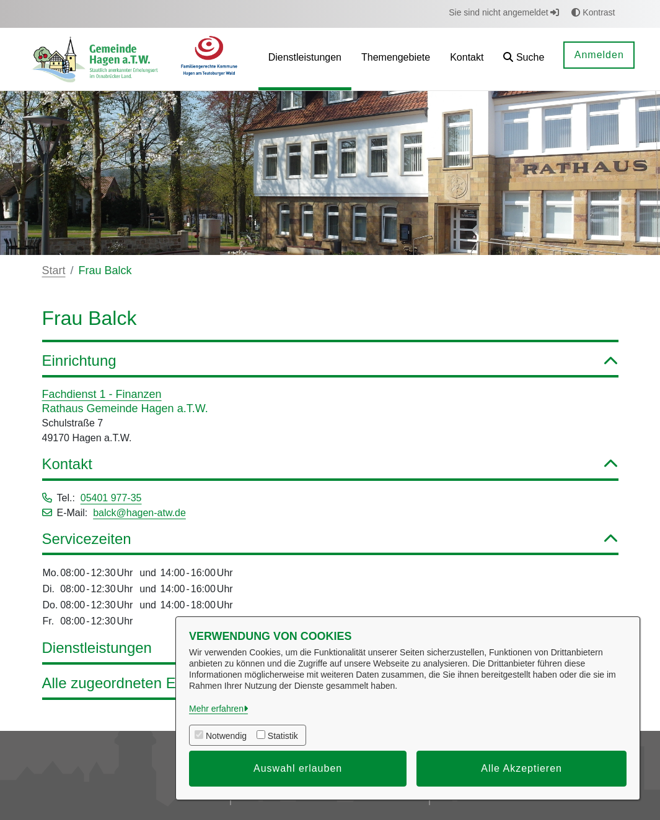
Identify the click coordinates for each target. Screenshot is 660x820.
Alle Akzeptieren (521, 768)
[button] (523, 59)
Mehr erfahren (216, 709)
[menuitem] (304, 59)
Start (54, 270)
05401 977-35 (111, 498)
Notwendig (226, 736)
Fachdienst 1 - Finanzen (102, 394)
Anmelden (599, 55)
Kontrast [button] (593, 12)
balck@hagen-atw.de (139, 512)
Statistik (283, 736)
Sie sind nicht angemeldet (504, 12)
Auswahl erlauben (297, 768)
